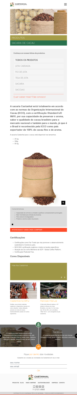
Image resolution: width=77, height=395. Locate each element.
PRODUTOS (15, 382)
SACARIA (19, 84)
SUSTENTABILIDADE (44, 382)
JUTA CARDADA (22, 66)
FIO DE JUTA (21, 72)
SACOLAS (20, 90)
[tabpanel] (38, 216)
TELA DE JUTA (21, 78)
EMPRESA (55, 382)
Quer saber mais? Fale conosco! (29, 97)
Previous (61, 277)
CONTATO (62, 382)
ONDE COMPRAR (31, 382)
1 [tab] (12, 224)
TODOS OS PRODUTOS (26, 60)
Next (64, 277)
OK (38, 370)
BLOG (22, 382)
